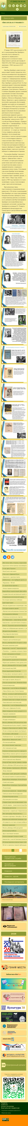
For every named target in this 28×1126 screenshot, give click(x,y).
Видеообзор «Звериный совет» (12, 739)
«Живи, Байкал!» (7, 771)
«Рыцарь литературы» (9, 719)
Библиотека (13, 974)
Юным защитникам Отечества (12, 671)
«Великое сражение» (9, 825)
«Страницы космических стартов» (13, 617)
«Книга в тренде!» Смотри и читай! (13, 836)
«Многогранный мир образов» (12, 759)
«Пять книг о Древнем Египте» (12, 708)
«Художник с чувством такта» (11, 577)
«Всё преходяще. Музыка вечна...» (13, 813)
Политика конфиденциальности (11, 1110)
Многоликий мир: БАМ (9, 668)
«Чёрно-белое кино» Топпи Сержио (13, 691)
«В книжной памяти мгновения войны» (14, 776)
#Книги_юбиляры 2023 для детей (13, 828)
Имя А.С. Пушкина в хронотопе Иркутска (15, 625)
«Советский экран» (8, 782)
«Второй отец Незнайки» (10, 631)
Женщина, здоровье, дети (10, 645)
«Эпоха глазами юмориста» (11, 588)
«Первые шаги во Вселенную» (12, 639)
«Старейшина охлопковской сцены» (13, 597)
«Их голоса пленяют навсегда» (12, 745)
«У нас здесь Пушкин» (9, 568)
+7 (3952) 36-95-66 (17, 2)
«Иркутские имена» (8, 637)
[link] (14, 18)
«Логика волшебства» (9, 742)
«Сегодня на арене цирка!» (11, 608)
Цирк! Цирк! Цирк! (8, 602)
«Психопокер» (7, 788)
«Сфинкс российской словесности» (13, 677)
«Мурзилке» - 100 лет (9, 582)
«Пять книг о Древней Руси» (11, 574)
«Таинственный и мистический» (12, 702)
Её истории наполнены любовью (12, 600)
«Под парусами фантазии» (10, 634)
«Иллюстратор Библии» (10, 830)
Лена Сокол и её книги (9, 571)
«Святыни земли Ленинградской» (13, 793)
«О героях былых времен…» (11, 585)
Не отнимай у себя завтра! (10, 734)
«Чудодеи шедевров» (9, 714)
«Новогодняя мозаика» (9, 716)
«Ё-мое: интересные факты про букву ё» (14, 731)
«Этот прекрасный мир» (10, 748)
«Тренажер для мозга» (9, 808)
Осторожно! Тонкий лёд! (10, 657)
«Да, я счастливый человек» (11, 833)
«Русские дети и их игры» (10, 799)
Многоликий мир (7, 899)
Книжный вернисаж (9, 685)
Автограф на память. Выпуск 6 (11, 679)
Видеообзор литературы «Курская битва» (15, 785)
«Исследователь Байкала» (10, 614)
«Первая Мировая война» (10, 796)
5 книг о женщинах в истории (11, 654)
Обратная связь (6, 1113)
